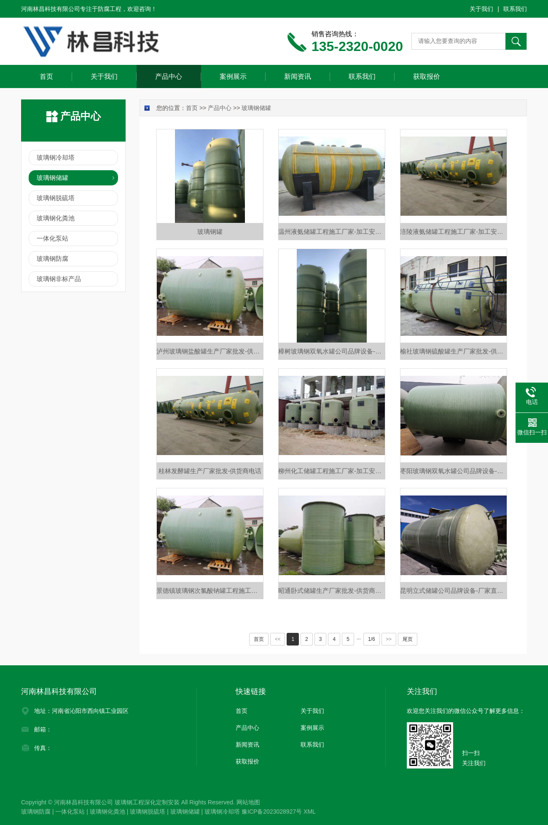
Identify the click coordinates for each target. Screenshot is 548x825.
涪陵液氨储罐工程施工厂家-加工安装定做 (453, 231)
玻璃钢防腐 (52, 258)
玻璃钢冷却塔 (56, 157)
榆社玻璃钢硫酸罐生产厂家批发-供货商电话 (453, 351)
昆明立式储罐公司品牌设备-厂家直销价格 (453, 590)
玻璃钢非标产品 (59, 278)
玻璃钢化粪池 (56, 218)
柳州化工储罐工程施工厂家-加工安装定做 (331, 470)
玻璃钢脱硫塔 (56, 197)
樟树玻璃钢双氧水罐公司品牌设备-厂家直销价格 (331, 351)
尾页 (408, 639)
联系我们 (515, 8)
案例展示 (233, 76)
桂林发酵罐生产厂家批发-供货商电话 (210, 470)
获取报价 (426, 76)
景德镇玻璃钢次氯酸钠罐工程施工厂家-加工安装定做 (209, 590)
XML (310, 811)
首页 (46, 76)
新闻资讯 (297, 76)
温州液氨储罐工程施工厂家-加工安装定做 (331, 231)
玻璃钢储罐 (52, 177)
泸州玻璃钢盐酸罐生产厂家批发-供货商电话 (209, 351)
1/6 (371, 639)
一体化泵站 (52, 238)
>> (389, 639)
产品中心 (168, 76)
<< (278, 639)
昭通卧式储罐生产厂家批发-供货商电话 (331, 590)
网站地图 (248, 802)
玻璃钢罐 (210, 231)
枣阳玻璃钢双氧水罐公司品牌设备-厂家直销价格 (453, 470)
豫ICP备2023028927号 (272, 811)
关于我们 (481, 8)
